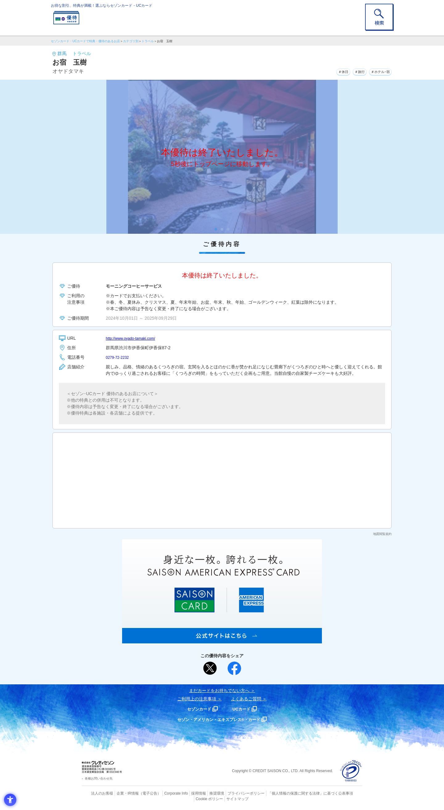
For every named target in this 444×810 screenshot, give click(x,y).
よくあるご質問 (246, 698)
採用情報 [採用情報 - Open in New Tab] (186, 793)
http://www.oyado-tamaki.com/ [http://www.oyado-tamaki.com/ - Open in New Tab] (134, 338)
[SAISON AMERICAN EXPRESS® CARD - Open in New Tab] (222, 640)
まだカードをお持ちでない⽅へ (219, 690)
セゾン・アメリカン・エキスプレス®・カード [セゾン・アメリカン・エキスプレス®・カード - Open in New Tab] (219, 719)
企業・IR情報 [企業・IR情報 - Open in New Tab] (120, 793)
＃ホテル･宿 (377, 70)
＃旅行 (350, 70)
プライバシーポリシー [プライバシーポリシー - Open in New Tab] (231, 793)
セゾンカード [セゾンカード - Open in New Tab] (197, 708)
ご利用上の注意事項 (196, 698)
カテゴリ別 (130, 41)
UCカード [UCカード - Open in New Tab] (244, 708)
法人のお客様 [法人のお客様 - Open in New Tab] (97, 793)
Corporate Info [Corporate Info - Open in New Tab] (165, 793)
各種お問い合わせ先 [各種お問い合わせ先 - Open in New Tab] (99, 778)
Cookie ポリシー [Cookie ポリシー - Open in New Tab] (344, 793)
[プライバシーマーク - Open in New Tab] (350, 771)
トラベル (148, 41)
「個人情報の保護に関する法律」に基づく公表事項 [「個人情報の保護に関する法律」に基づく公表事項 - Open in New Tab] (290, 793)
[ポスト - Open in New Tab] (210, 668)
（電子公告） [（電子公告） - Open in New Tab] (141, 793)
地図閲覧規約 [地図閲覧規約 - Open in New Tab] (382, 534)
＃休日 (329, 70)
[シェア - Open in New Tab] (234, 668)
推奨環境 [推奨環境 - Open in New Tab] (203, 793)
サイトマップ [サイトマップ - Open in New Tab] (222, 798)
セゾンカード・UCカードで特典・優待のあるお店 (85, 41)
